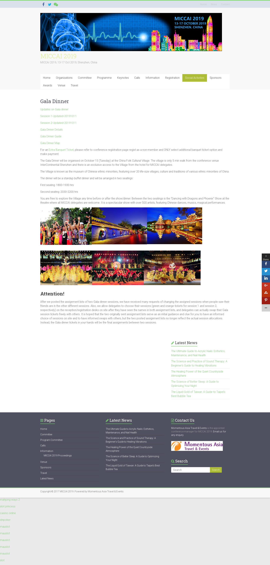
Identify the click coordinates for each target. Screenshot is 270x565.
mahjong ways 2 (10, 499)
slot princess (7, 506)
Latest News (47, 478)
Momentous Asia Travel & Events (189, 428)
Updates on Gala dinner (54, 109)
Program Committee (51, 440)
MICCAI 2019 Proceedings (58, 455)
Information (153, 77)
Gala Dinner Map (50, 143)
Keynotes (123, 77)
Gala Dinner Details (51, 129)
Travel (74, 85)
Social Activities (194, 77)
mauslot (5, 526)
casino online (8, 513)
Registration (172, 77)
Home (203, 4)
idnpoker (5, 519)
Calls (137, 77)
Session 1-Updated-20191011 (58, 116)
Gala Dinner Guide (50, 136)
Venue (61, 85)
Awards (47, 85)
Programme (104, 77)
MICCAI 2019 (58, 56)
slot (2, 560)
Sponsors (215, 77)
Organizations (64, 77)
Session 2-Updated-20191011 (58, 123)
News (214, 4)
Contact (225, 4)
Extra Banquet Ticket (61, 149)
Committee (85, 77)
